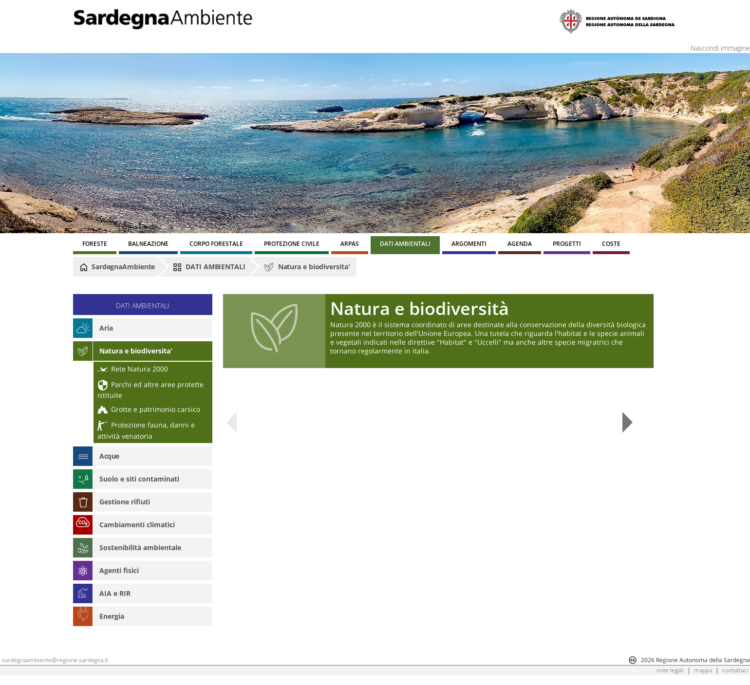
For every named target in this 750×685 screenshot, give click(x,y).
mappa (703, 670)
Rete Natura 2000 (132, 368)
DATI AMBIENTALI (209, 267)
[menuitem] (94, 245)
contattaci (735, 670)
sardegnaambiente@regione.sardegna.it (55, 660)
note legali (670, 670)
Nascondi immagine (720, 48)
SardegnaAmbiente (117, 267)
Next (627, 422)
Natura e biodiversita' (306, 267)
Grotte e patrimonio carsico (148, 409)
